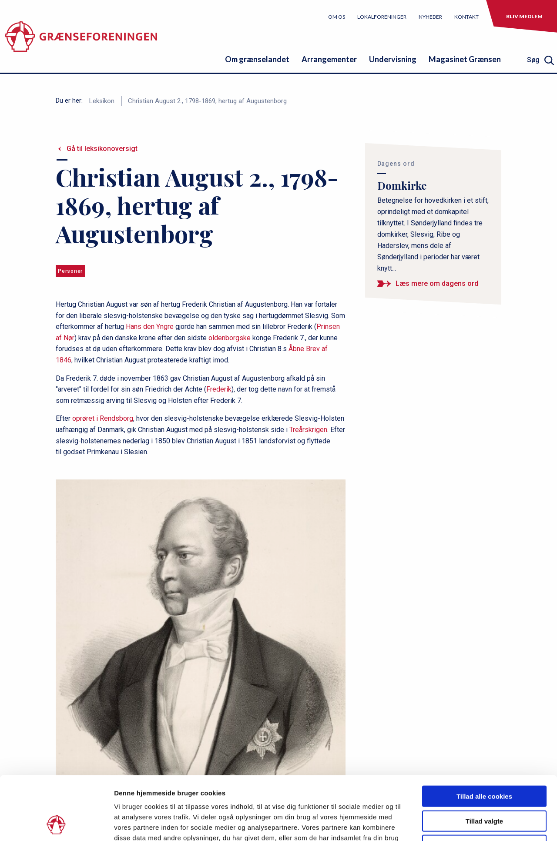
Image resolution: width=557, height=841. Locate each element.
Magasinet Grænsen (465, 59)
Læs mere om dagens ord (437, 283)
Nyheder (430, 16)
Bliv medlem (524, 16)
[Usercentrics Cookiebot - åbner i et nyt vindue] (56, 824)
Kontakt (466, 16)
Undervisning (392, 59)
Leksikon (101, 101)
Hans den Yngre (150, 326)
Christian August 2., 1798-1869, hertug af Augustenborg (207, 101)
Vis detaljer (452, 824)
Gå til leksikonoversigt (102, 148)
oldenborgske (229, 338)
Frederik (219, 389)
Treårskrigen (308, 430)
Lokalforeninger (381, 16)
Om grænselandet (257, 59)
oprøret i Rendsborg (102, 418)
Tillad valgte (484, 761)
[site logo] (81, 41)
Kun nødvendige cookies (484, 785)
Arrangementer (329, 59)
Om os (336, 16)
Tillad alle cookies (484, 736)
